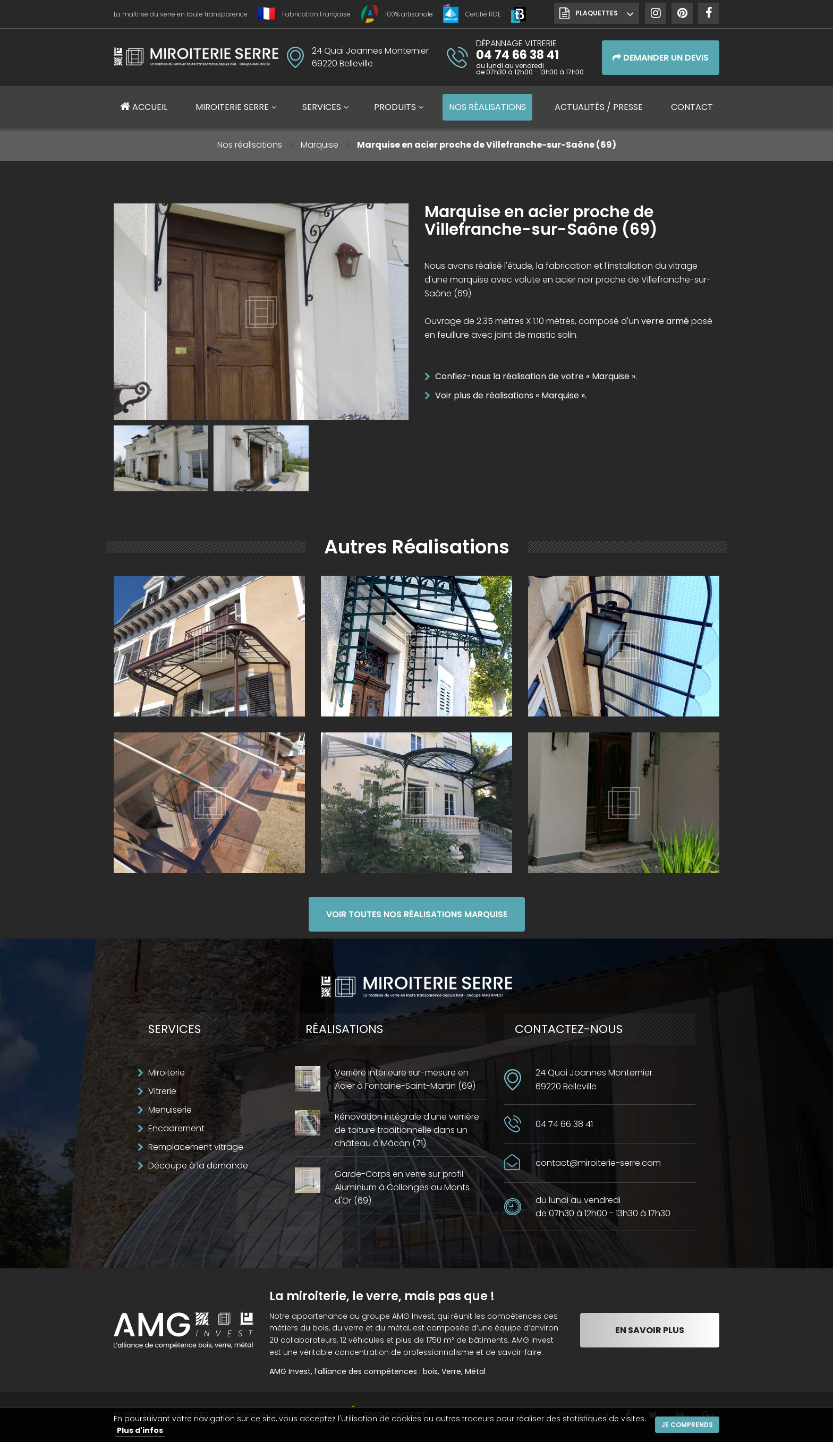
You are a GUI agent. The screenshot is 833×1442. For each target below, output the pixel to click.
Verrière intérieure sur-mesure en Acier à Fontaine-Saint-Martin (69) (405, 1079)
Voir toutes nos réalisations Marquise (416, 914)
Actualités (599, 107)
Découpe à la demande (198, 1165)
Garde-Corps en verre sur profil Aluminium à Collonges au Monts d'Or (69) (402, 1187)
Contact (692, 107)
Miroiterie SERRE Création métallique (196, 60)
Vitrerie (162, 1091)
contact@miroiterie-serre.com (598, 1163)
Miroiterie (166, 1072)
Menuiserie (170, 1110)
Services (321, 107)
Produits (395, 107)
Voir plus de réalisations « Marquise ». (510, 395)
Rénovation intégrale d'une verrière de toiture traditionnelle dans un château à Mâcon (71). (407, 1130)
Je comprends (687, 1424)
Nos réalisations (249, 145)
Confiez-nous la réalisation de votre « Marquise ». (536, 376)
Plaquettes (596, 13)
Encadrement (176, 1128)
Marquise (319, 145)
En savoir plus (649, 1330)
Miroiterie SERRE (232, 107)
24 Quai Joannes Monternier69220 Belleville (594, 1079)
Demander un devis (661, 58)
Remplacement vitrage (195, 1147)
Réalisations (487, 107)
